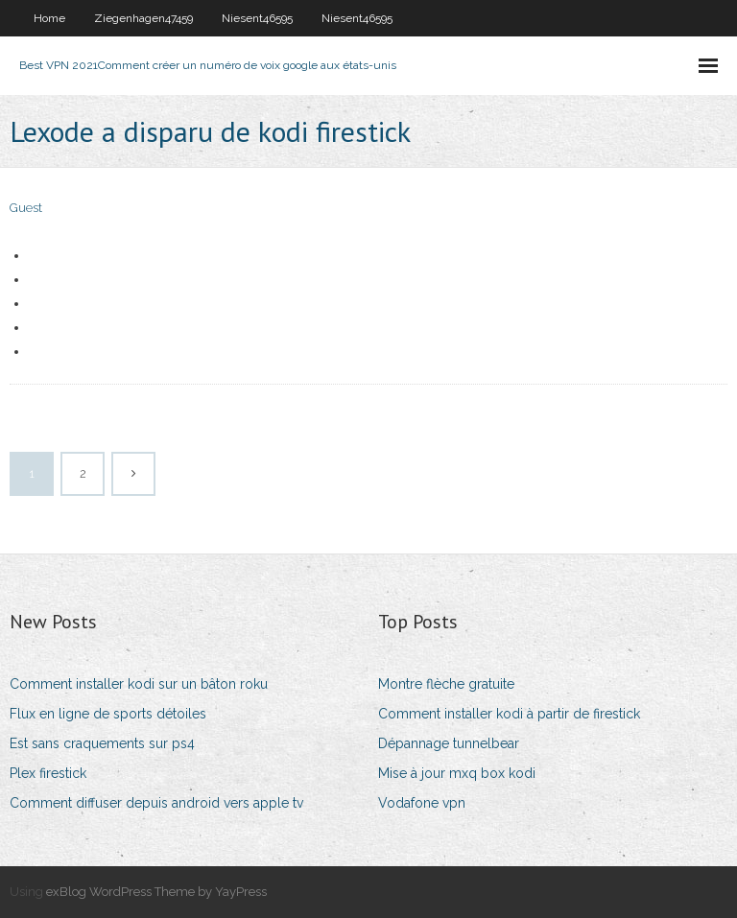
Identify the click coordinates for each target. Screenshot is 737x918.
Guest (26, 207)
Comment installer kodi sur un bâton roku (139, 684)
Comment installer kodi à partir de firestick (509, 713)
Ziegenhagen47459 (143, 18)
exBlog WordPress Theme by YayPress (156, 891)
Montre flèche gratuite (446, 684)
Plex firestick (48, 773)
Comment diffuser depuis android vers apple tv (156, 803)
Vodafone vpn (421, 803)
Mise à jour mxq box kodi (456, 773)
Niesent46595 (257, 18)
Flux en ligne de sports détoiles (108, 713)
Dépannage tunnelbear (448, 743)
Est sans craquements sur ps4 (102, 743)
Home (49, 18)
